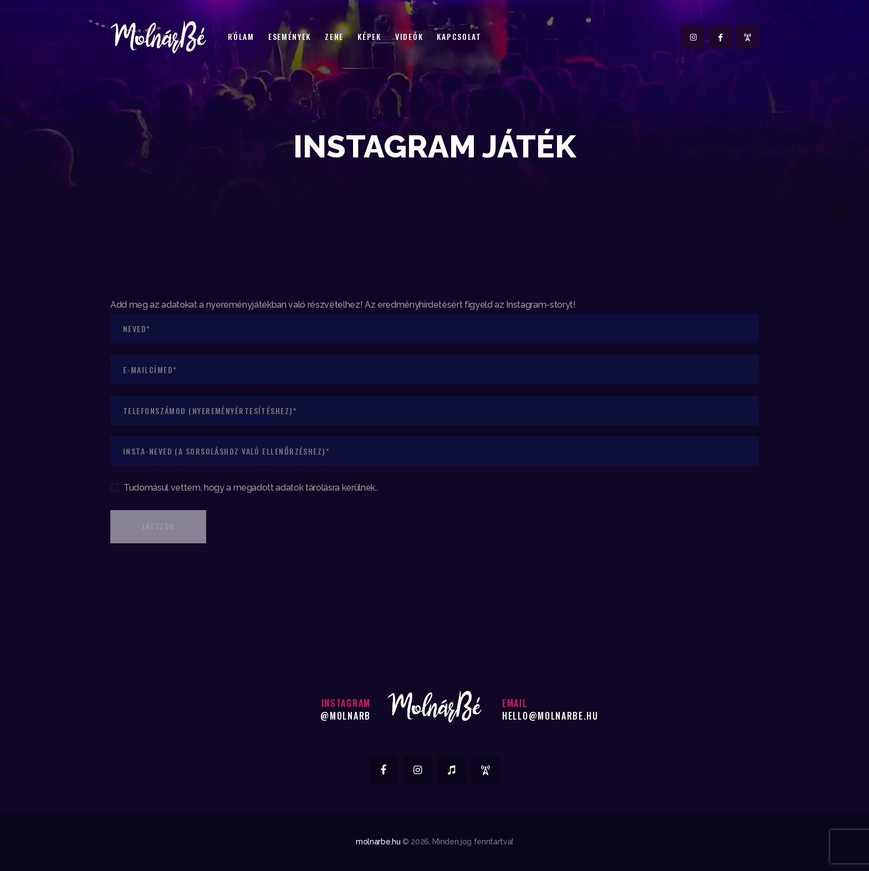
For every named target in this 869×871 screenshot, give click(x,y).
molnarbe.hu (378, 841)
